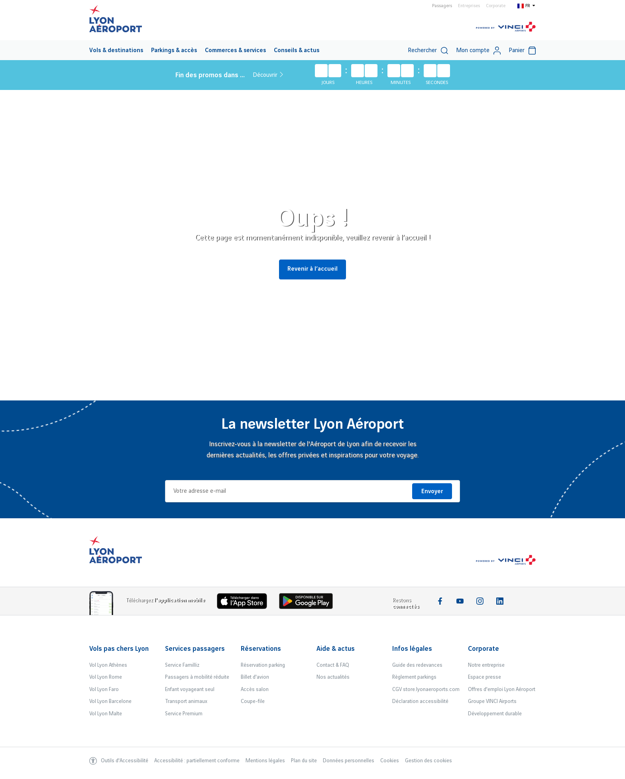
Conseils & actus (296, 50)
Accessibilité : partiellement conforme (197, 760)
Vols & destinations (116, 50)
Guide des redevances (417, 665)
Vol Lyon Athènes (108, 665)
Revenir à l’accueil (312, 269)
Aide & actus (335, 648)
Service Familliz (182, 665)
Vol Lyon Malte (105, 714)
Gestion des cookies (428, 760)
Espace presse (484, 677)
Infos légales (412, 648)
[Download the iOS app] (245, 603)
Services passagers (195, 648)
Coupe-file (253, 701)
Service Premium (183, 714)
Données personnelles (348, 760)
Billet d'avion (255, 677)
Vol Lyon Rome (105, 677)
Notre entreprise (486, 665)
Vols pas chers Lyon (119, 648)
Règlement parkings (414, 677)
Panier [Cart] (522, 51)
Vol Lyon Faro (104, 689)
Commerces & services (235, 50)
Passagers (442, 6)
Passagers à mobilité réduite (197, 677)
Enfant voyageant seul (189, 689)
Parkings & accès (174, 50)
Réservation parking (263, 665)
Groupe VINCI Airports (492, 701)
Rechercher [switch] (428, 51)
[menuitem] (116, 50)
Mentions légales (265, 760)
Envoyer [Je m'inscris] (432, 491)
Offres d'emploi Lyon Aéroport (501, 689)
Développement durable (495, 714)
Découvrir (268, 74)
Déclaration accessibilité (420, 701)
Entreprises (469, 6)
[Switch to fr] (526, 5)
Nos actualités (333, 677)
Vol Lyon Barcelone (110, 701)
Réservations (261, 648)
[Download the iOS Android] (309, 603)
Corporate (495, 6)
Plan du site (304, 760)
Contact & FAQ (332, 665)
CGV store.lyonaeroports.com (426, 689)
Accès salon (255, 689)
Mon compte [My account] (478, 51)
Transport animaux (186, 701)
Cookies (389, 760)
